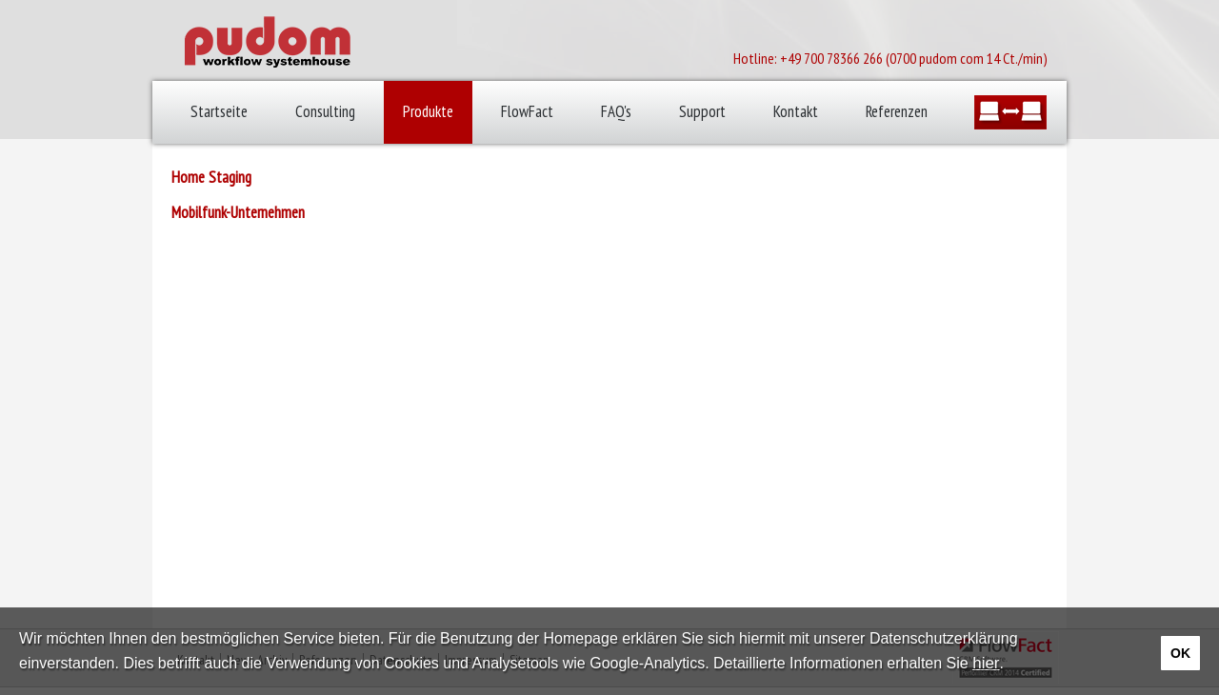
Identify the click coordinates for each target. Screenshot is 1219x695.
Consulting (325, 111)
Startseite (219, 111)
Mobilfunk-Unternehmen (238, 212)
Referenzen (897, 111)
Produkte (428, 111)
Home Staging (211, 177)
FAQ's (616, 111)
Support (702, 111)
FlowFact (527, 111)
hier (985, 663)
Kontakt (795, 111)
